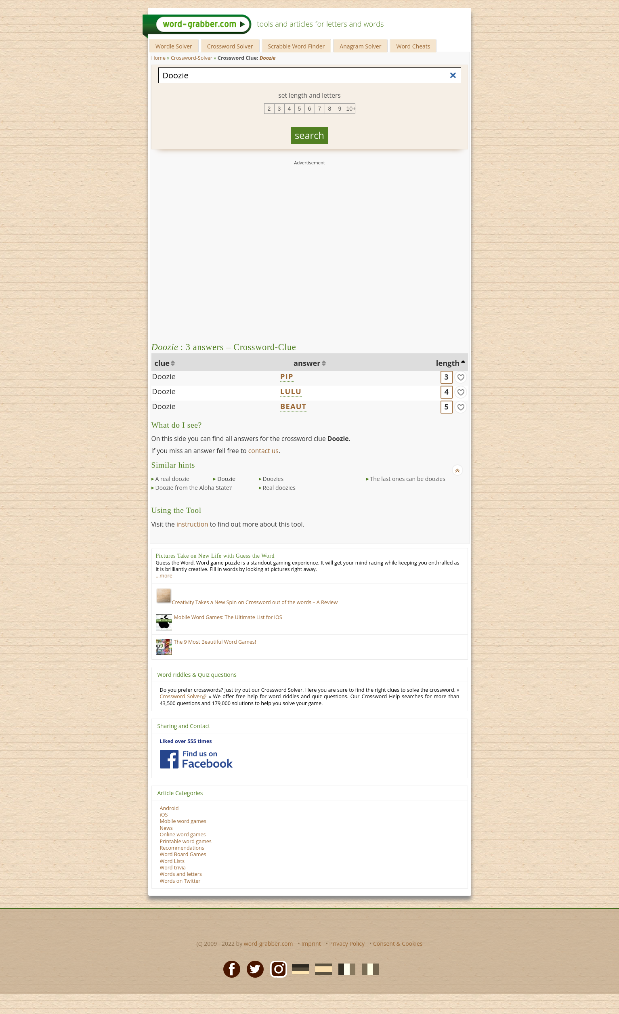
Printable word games (186, 841)
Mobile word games (183, 821)
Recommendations (182, 847)
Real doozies (279, 487)
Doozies (273, 479)
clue (162, 363)
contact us (263, 450)
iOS (164, 814)
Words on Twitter (180, 881)
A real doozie (172, 479)
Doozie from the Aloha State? (193, 487)
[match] (460, 377)
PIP (286, 376)
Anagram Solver (360, 46)
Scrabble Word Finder (296, 46)
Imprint (311, 943)
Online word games (183, 834)
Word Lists (172, 861)
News (166, 828)
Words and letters (181, 874)
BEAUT (293, 406)
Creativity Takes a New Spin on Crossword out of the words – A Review (247, 602)
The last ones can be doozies (407, 479)
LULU (291, 391)
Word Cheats (413, 46)
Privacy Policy (347, 943)
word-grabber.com (268, 943)
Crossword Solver (230, 46)
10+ (350, 108)
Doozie (164, 376)
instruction (192, 524)
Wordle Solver (173, 46)
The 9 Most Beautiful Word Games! (215, 641)
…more (164, 575)
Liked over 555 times (186, 741)
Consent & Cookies (398, 943)
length (448, 363)
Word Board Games (183, 854)
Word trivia (173, 867)
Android (169, 808)
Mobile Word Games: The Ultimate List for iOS (228, 617)
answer (307, 363)
